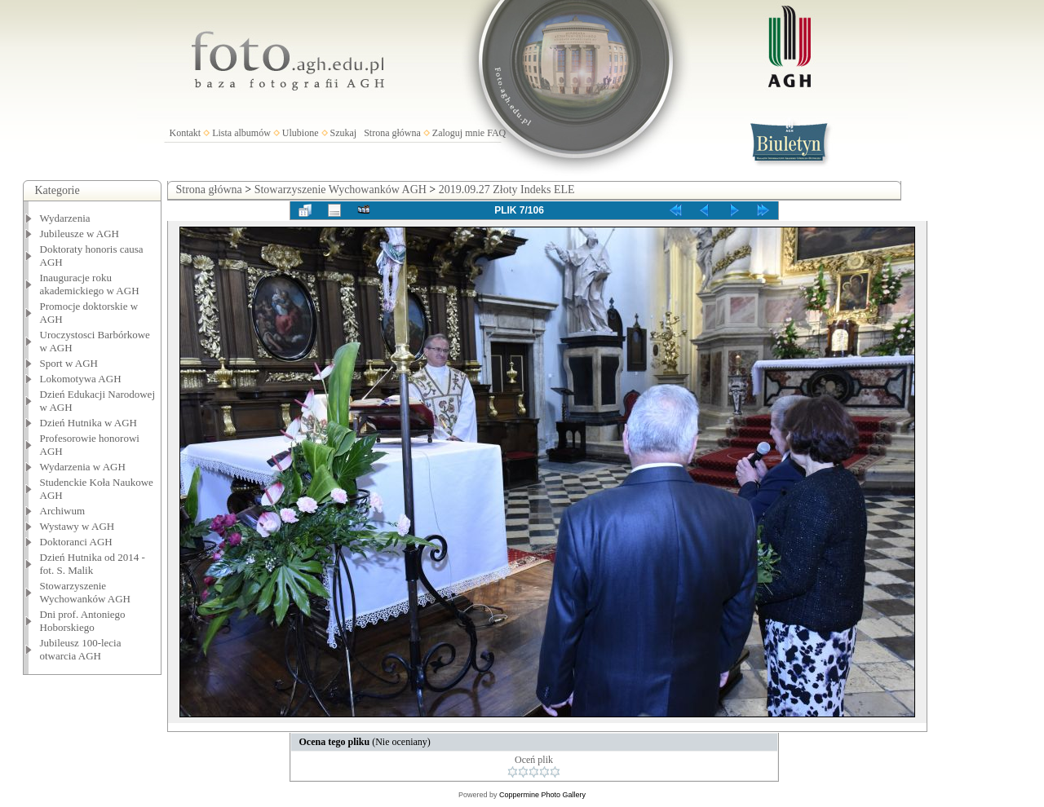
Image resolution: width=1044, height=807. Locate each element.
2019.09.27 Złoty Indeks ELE (507, 189)
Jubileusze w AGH (80, 233)
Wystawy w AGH (77, 526)
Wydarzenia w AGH (83, 467)
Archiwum (63, 511)
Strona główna (392, 133)
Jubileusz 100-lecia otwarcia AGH (81, 649)
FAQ (496, 133)
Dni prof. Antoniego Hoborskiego (83, 620)
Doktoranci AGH (76, 542)
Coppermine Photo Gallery (542, 795)
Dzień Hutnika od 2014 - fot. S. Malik (92, 563)
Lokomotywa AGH (81, 379)
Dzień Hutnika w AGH (89, 423)
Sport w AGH (69, 363)
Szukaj (343, 133)
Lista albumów (241, 133)
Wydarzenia (65, 218)
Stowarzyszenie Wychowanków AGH (85, 592)
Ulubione (300, 133)
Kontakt (185, 133)
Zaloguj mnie (458, 133)
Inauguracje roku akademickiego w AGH (89, 284)
